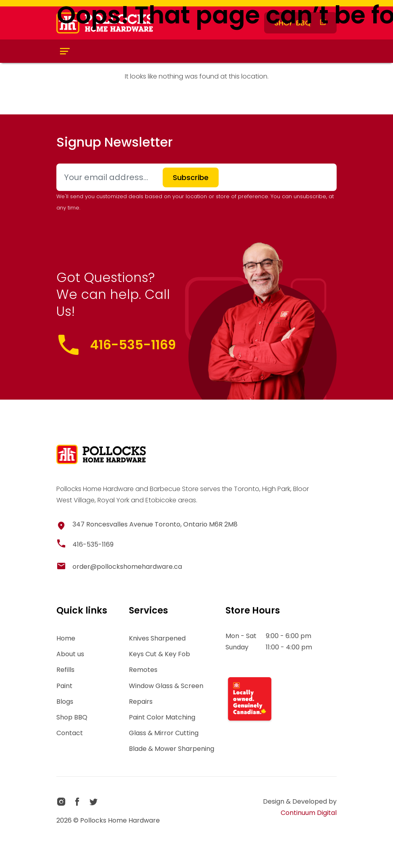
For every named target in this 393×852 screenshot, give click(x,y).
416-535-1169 (133, 345)
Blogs (64, 701)
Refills (65, 669)
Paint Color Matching (162, 717)
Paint (64, 685)
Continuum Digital (309, 812)
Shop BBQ (71, 717)
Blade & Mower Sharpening (171, 748)
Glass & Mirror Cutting (164, 733)
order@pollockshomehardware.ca (127, 566)
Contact (69, 733)
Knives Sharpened (157, 638)
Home (65, 638)
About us (70, 654)
